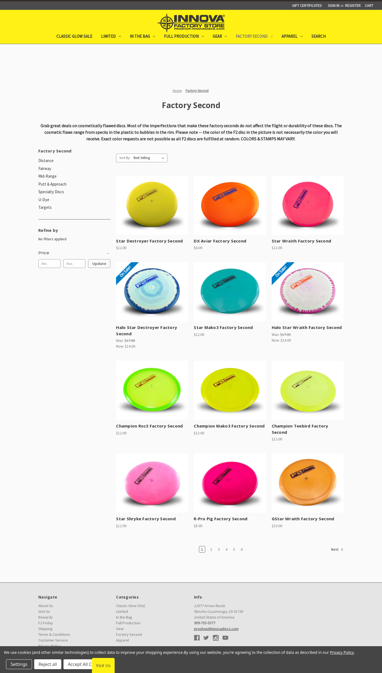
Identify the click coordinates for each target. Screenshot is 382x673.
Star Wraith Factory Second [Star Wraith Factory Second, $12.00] (301, 241)
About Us (45, 605)
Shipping (45, 628)
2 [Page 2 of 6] (211, 549)
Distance (46, 160)
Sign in (333, 5)
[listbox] (150, 158)
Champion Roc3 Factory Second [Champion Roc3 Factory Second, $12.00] (149, 426)
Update (99, 263)
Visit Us (44, 611)
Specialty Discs (51, 191)
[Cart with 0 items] (369, 5)
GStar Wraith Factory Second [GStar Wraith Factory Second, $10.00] (303, 518)
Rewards (45, 617)
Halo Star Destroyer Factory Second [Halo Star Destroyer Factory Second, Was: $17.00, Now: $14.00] (146, 330)
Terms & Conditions (54, 634)
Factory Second (254, 36)
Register (353, 5)
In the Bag (142, 36)
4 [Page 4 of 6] (226, 549)
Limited (111, 36)
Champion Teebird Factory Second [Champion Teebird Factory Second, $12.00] (300, 429)
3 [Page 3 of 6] (219, 549)
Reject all (48, 664)
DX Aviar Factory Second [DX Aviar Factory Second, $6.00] (220, 241)
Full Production (184, 36)
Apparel (292, 36)
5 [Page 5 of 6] (234, 549)
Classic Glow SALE (74, 36)
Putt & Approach (52, 184)
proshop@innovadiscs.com (216, 628)
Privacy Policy (342, 652)
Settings (19, 664)
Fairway (44, 168)
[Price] (74, 253)
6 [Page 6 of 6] (242, 549)
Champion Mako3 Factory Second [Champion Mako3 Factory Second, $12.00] (229, 426)
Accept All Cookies (86, 664)
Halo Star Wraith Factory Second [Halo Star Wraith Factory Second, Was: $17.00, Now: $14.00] (307, 327)
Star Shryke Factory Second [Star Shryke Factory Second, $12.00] (146, 518)
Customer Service (53, 640)
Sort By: (125, 157)
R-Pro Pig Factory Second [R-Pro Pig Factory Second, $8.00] (220, 518)
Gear (220, 36)
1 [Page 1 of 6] (202, 549)
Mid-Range (47, 176)
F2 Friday (45, 622)
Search (318, 36)
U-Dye (43, 199)
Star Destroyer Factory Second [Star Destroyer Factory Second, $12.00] (149, 241)
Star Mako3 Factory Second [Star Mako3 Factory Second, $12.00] (223, 327)
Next (337, 549)
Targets (45, 207)
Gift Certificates (307, 5)
